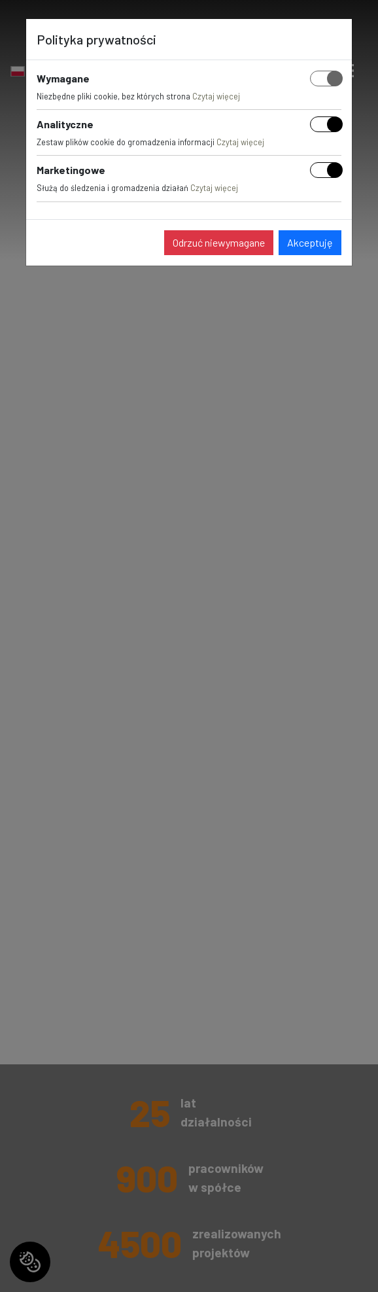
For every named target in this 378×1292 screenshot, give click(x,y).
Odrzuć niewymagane (219, 242)
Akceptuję (310, 242)
